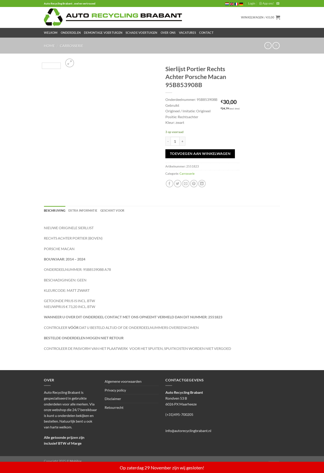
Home (49, 45)
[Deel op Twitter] (177, 183)
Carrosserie (71, 45)
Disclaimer (113, 398)
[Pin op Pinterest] (194, 183)
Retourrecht (114, 407)
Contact (206, 32)
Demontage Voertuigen (103, 32)
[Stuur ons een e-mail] (278, 3)
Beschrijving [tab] (54, 210)
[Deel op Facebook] (169, 183)
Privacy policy (115, 390)
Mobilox (76, 461)
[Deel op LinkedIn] (202, 183)
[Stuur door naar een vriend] (185, 183)
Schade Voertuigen (141, 32)
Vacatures (187, 32)
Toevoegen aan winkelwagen (200, 154)
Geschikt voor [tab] (112, 210)
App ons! (266, 3)
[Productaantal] (175, 141)
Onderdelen (71, 32)
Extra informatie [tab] (82, 210)
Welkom (51, 32)
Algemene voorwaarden (123, 381)
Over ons (168, 32)
